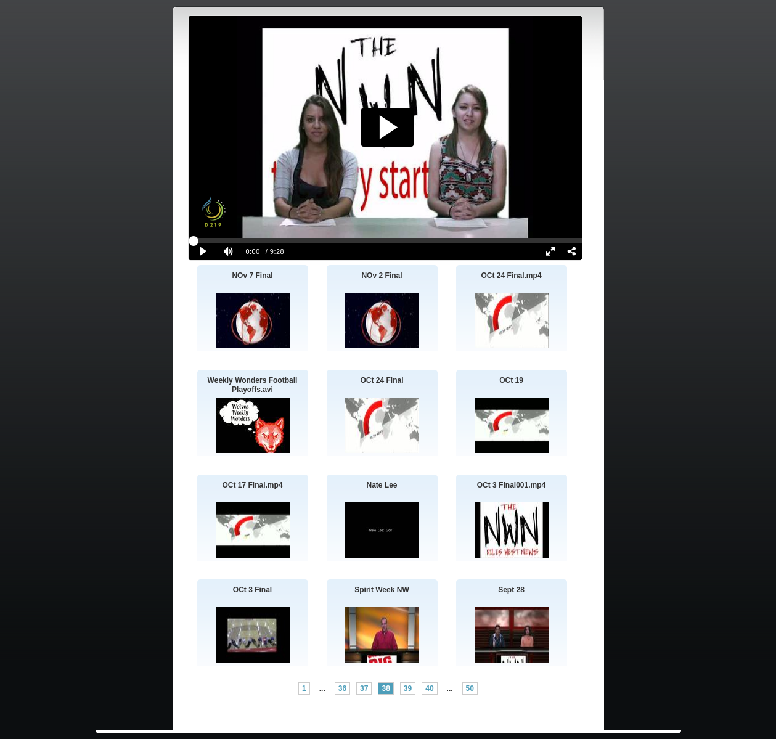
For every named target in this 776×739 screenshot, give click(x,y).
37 (364, 688)
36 (342, 688)
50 (470, 688)
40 (429, 688)
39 (408, 688)
